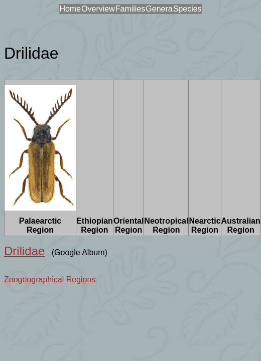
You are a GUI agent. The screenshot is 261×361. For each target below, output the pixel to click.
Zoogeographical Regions (49, 279)
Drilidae (24, 251)
